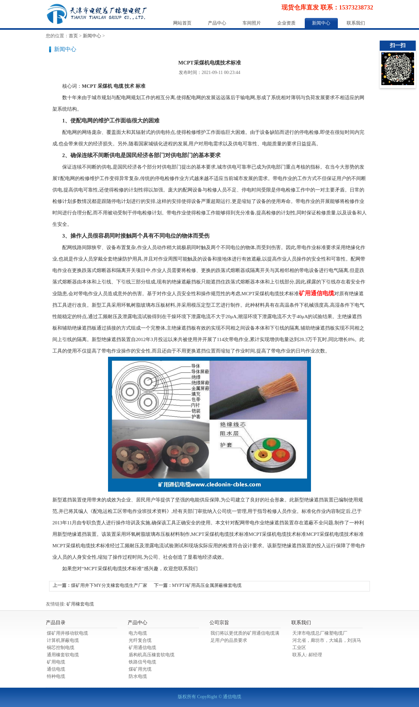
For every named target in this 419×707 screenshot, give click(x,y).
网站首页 (182, 23)
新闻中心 (321, 23)
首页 (73, 35)
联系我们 (356, 23)
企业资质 (286, 23)
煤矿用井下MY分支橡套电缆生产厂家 (109, 585)
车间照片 (252, 23)
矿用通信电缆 (316, 293)
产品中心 (217, 23)
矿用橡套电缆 (80, 604)
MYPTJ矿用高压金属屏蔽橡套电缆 (207, 585)
